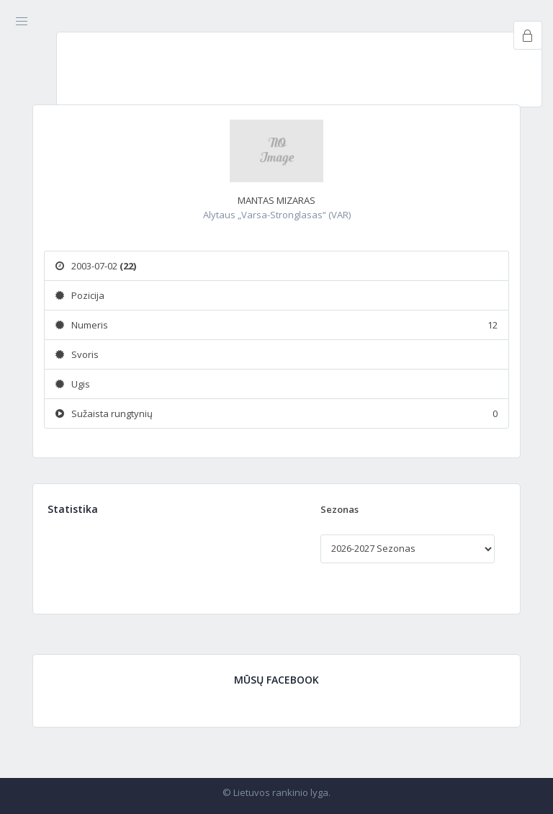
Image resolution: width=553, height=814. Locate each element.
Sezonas (339, 509)
